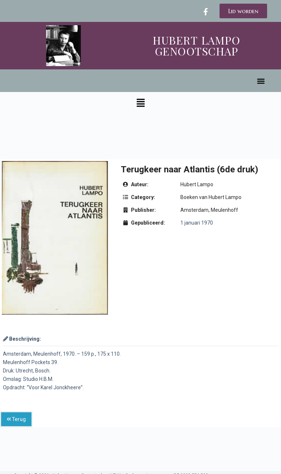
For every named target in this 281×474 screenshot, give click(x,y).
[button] (261, 81)
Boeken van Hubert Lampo (210, 197)
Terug (16, 419)
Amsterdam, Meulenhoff (209, 210)
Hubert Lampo (196, 184)
